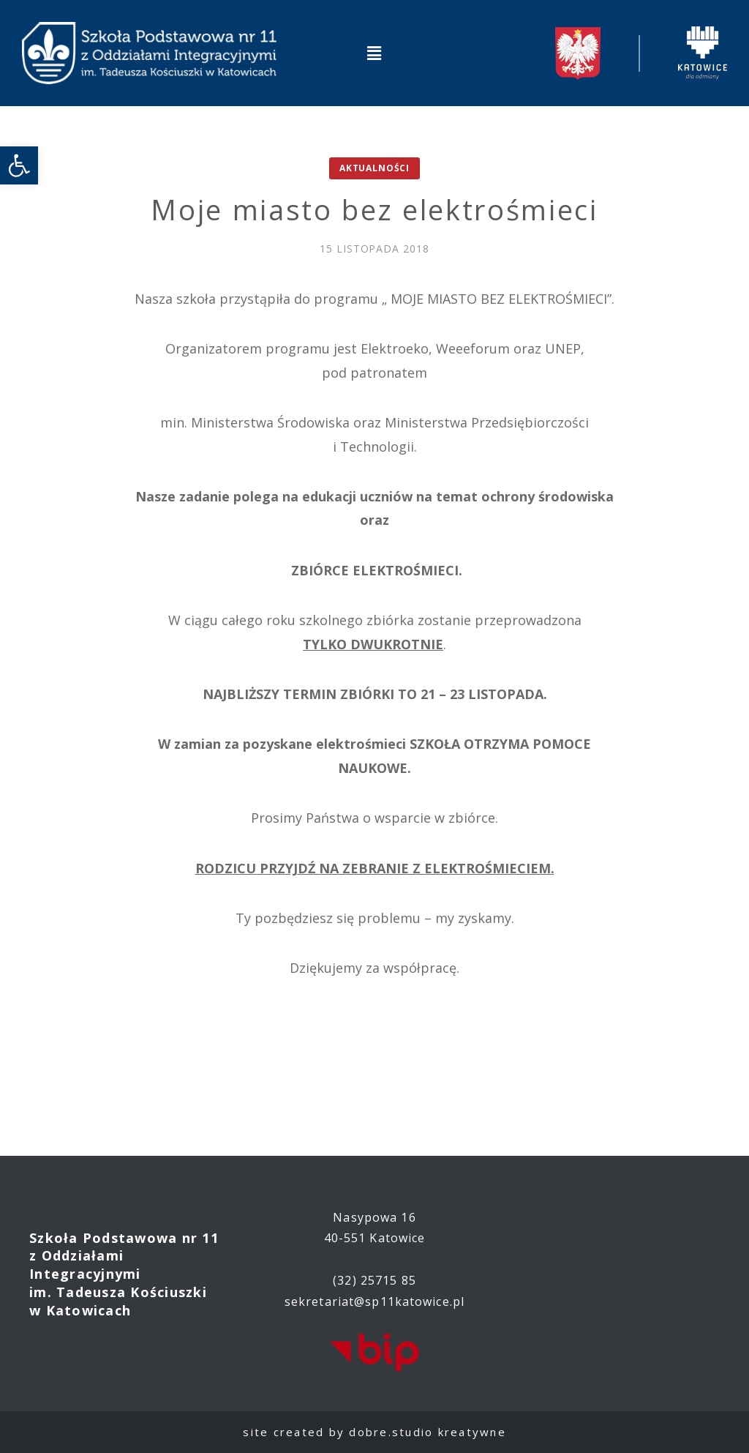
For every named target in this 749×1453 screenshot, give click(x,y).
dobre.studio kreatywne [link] (427, 1431)
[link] (19, 165)
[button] (374, 53)
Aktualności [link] (374, 168)
